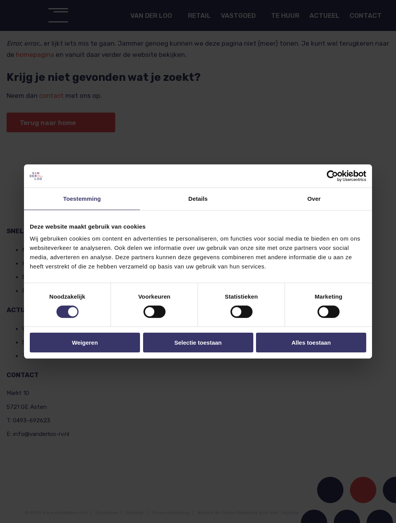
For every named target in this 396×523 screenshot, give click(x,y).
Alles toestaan (311, 342)
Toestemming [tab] (82, 198)
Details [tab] (198, 198)
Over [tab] (314, 198)
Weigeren (85, 342)
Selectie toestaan (198, 342)
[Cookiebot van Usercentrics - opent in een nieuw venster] (332, 176)
